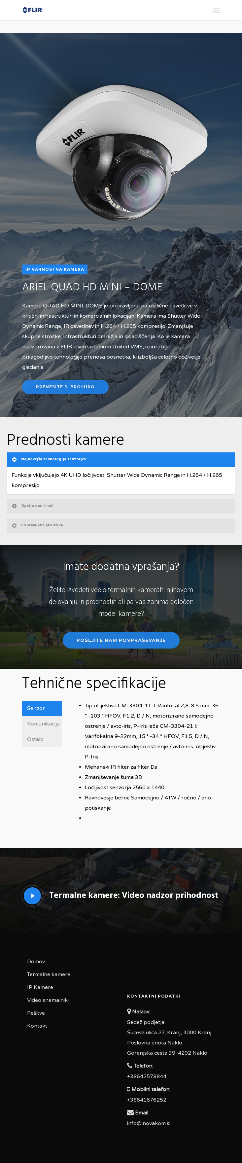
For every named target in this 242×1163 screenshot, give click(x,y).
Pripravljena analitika (37, 525)
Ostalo (35, 739)
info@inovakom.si (148, 1123)
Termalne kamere (48, 974)
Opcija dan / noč (32, 506)
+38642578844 (146, 1076)
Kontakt (37, 1026)
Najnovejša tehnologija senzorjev (48, 459)
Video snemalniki (48, 1000)
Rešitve (36, 1013)
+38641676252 (146, 1100)
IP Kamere (40, 987)
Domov (36, 961)
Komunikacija (43, 724)
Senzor (36, 708)
